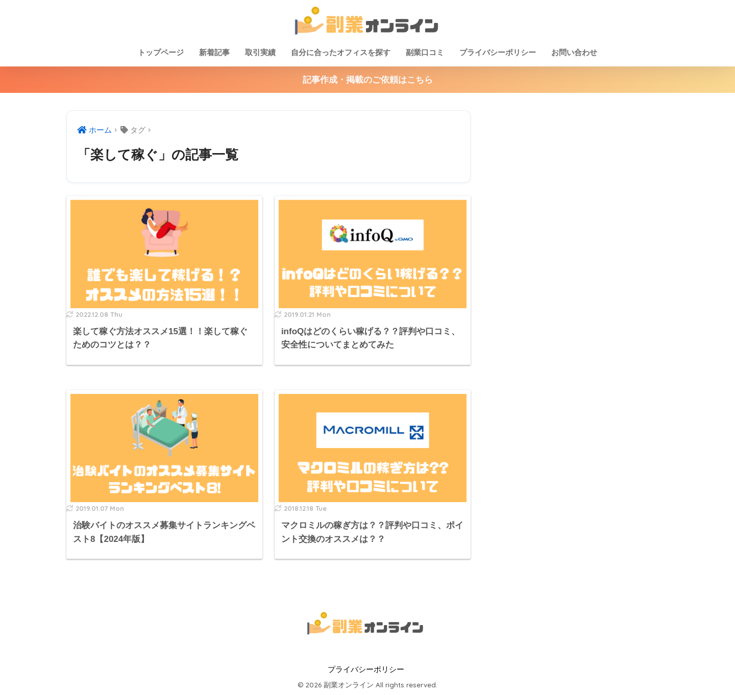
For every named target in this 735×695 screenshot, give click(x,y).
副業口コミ (425, 52)
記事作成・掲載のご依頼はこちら (368, 80)
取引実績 (260, 52)
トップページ (161, 52)
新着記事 (214, 52)
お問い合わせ (574, 52)
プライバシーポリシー (497, 52)
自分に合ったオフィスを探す (340, 52)
